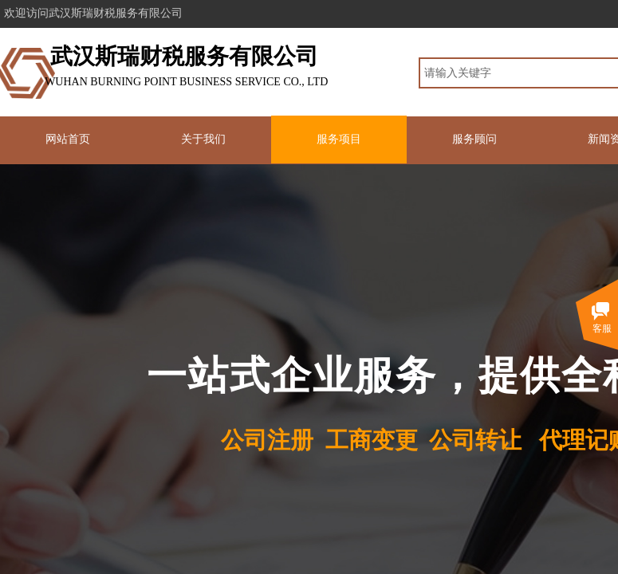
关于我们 (203, 139)
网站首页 (67, 139)
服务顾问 (474, 139)
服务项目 (339, 139)
